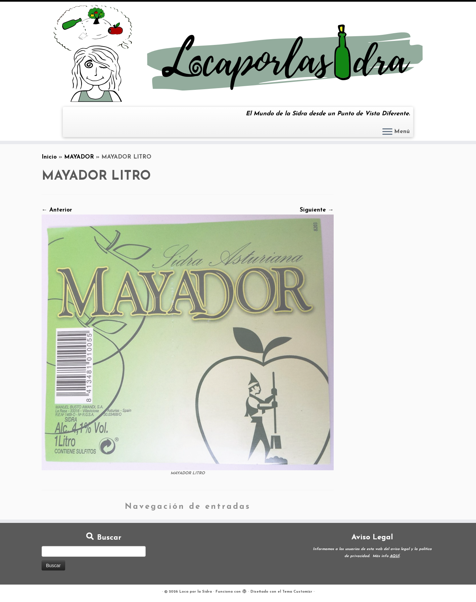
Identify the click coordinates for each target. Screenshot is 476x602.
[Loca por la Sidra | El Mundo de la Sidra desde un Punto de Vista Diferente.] (238, 53)
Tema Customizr (297, 592)
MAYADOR (79, 157)
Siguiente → (317, 210)
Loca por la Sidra (195, 592)
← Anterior (57, 210)
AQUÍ (394, 556)
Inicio (49, 157)
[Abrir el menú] (387, 132)
